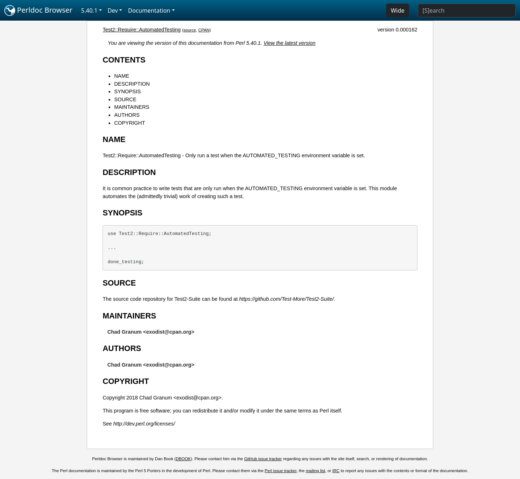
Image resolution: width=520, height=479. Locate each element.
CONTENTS (124, 59)
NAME (121, 76)
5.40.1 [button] (89, 10)
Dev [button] (113, 10)
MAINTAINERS (131, 107)
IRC (335, 471)
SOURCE (125, 99)
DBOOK (183, 459)
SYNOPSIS (127, 91)
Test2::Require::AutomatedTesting (142, 30)
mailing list (315, 471)
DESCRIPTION (132, 84)
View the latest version (290, 43)
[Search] (467, 10)
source (189, 30)
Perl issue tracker (280, 471)
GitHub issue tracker (263, 459)
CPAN (203, 30)
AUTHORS (126, 115)
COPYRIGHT (129, 123)
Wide (397, 10)
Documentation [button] (149, 10)
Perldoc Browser (38, 10)
